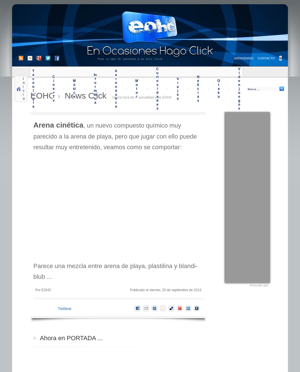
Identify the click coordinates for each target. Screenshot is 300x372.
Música (74, 89)
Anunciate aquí (259, 285)
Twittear (65, 308)
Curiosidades (157, 88)
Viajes (178, 89)
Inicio (24, 89)
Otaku (218, 89)
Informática (95, 88)
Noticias (198, 89)
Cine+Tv (53, 89)
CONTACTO (266, 58)
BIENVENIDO (244, 58)
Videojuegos (239, 88)
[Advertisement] (247, 196)
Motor (136, 89)
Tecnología (33, 88)
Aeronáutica (116, 88)
